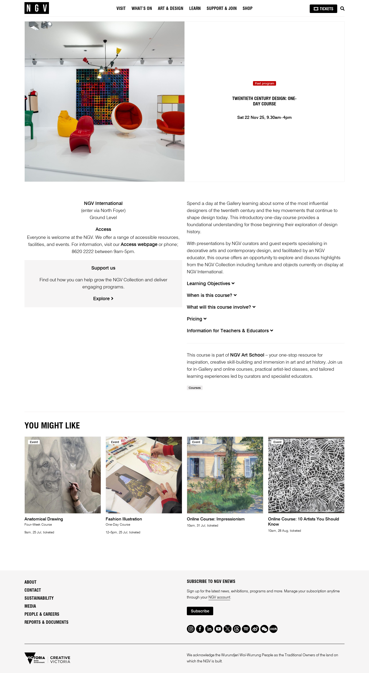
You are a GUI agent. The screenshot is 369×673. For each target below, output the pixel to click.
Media (30, 606)
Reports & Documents (46, 622)
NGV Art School (247, 355)
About (30, 582)
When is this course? (212, 295)
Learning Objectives (211, 284)
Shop (248, 9)
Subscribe (200, 611)
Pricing (197, 319)
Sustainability (39, 598)
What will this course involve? (221, 307)
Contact (32, 590)
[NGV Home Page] (36, 8)
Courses (195, 388)
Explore (103, 299)
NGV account (219, 597)
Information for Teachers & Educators (230, 331)
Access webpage (139, 244)
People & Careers (41, 614)
